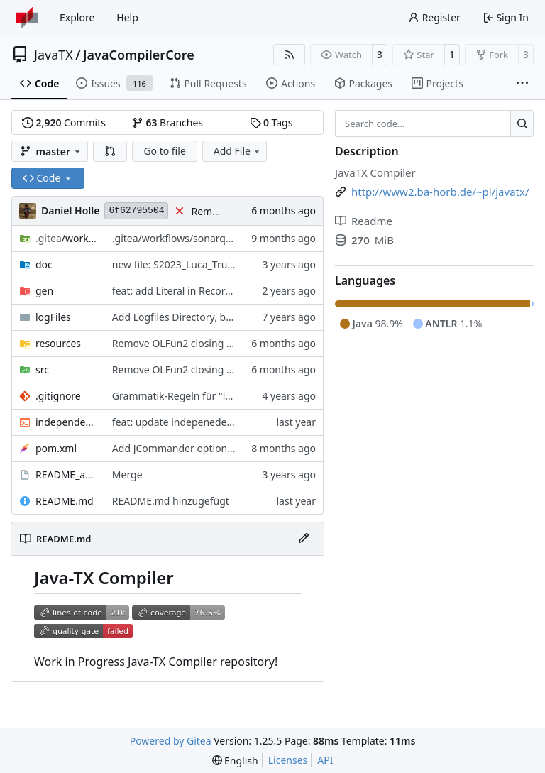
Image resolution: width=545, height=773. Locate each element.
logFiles (53, 317)
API (325, 760)
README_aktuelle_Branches (66, 474)
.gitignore (58, 395)
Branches (167, 122)
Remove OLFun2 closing (169, 343)
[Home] (27, 18)
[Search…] (522, 123)
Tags (271, 122)
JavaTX (53, 55)
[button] (110, 151)
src (42, 369)
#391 (238, 343)
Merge (127, 474)
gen (44, 290)
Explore (77, 17)
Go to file (164, 151)
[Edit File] (303, 539)
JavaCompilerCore (138, 55)
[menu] (235, 760)
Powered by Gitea (170, 740)
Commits (64, 122)
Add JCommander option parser (186, 448)
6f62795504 (136, 210)
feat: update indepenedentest (181, 422)
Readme (363, 221)
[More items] (522, 83)
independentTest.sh (66, 422)
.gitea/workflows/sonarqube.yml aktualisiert (215, 238)
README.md (64, 501)
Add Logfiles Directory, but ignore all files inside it (227, 317)
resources (58, 343)
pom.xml (56, 448)
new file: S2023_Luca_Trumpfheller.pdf (201, 264)
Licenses (288, 760)
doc (44, 264)
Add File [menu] (238, 151)
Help (127, 17)
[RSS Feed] (289, 54)
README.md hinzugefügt (170, 501)
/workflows (66, 238)
